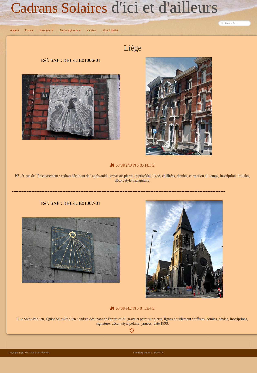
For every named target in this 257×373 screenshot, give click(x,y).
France (29, 30)
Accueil (14, 30)
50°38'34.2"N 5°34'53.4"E (132, 308)
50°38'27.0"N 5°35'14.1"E (132, 165)
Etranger (46, 30)
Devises (91, 30)
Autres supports (70, 30)
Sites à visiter (110, 30)
